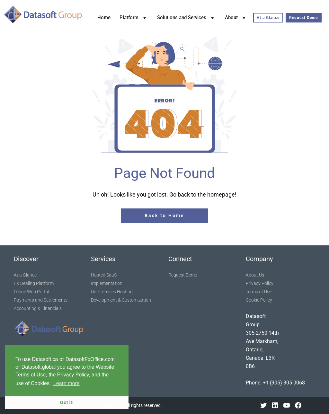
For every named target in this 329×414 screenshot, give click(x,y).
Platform (134, 17)
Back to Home (164, 215)
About (236, 17)
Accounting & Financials (38, 308)
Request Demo (303, 17)
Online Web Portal (31, 291)
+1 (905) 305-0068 (284, 383)
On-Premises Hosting (112, 291)
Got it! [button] (67, 402)
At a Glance (268, 17)
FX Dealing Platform (34, 283)
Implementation (106, 283)
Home (104, 17)
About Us (255, 274)
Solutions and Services (186, 17)
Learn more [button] (66, 383)
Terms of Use (258, 291)
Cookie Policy (259, 300)
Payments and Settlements (40, 300)
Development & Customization (121, 300)
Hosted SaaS (104, 274)
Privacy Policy (259, 283)
